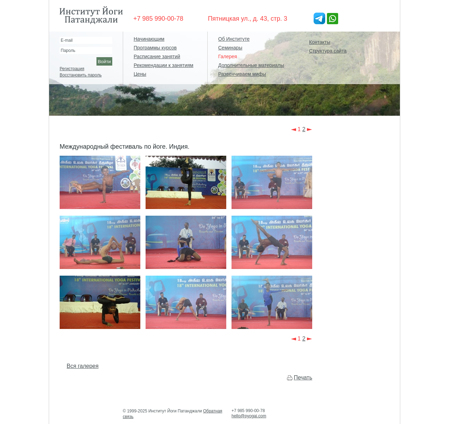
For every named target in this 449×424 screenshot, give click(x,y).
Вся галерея (83, 366)
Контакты (319, 42)
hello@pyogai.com (249, 415)
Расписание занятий (157, 56)
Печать (303, 378)
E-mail (67, 40)
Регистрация (72, 68)
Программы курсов (155, 48)
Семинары (230, 48)
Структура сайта (328, 51)
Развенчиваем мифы (242, 74)
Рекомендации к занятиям (163, 65)
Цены (140, 74)
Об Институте (233, 39)
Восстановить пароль (81, 75)
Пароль (68, 50)
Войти (104, 61)
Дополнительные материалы (251, 65)
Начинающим (149, 39)
